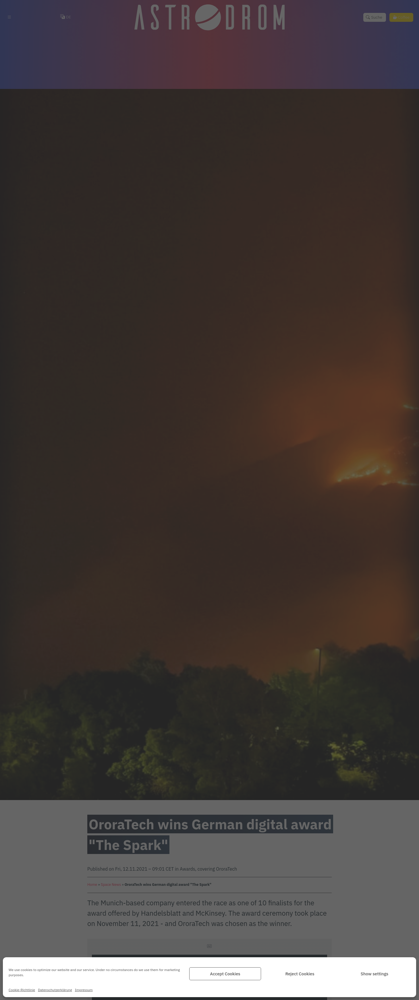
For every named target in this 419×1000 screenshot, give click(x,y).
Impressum (84, 990)
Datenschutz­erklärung (55, 990)
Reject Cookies (299, 973)
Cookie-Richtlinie (22, 990)
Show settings (374, 973)
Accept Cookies (225, 973)
